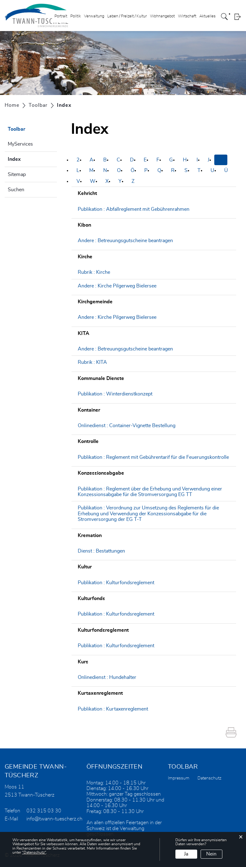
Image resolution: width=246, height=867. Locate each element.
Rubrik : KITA (92, 362)
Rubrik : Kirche (94, 272)
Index (30, 158)
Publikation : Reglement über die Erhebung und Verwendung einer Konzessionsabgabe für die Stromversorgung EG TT (150, 491)
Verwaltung (94, 17)
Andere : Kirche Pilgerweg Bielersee (117, 285)
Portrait (60, 17)
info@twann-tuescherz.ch (54, 818)
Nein (211, 853)
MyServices (20, 144)
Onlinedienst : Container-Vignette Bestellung (126, 425)
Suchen (16, 189)
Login (237, 17)
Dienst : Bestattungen (101, 551)
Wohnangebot (162, 17)
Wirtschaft (187, 17)
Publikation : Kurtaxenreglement (113, 709)
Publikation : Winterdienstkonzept (115, 393)
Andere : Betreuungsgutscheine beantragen (125, 240)
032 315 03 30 (43, 810)
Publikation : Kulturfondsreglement (116, 582)
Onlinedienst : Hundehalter (107, 677)
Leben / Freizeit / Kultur (127, 17)
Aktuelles (207, 17)
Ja (186, 853)
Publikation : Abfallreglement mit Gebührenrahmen (133, 209)
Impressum (178, 778)
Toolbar (16, 129)
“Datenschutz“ (34, 852)
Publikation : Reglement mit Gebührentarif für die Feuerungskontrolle (153, 457)
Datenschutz (209, 778)
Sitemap (17, 174)
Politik (75, 17)
